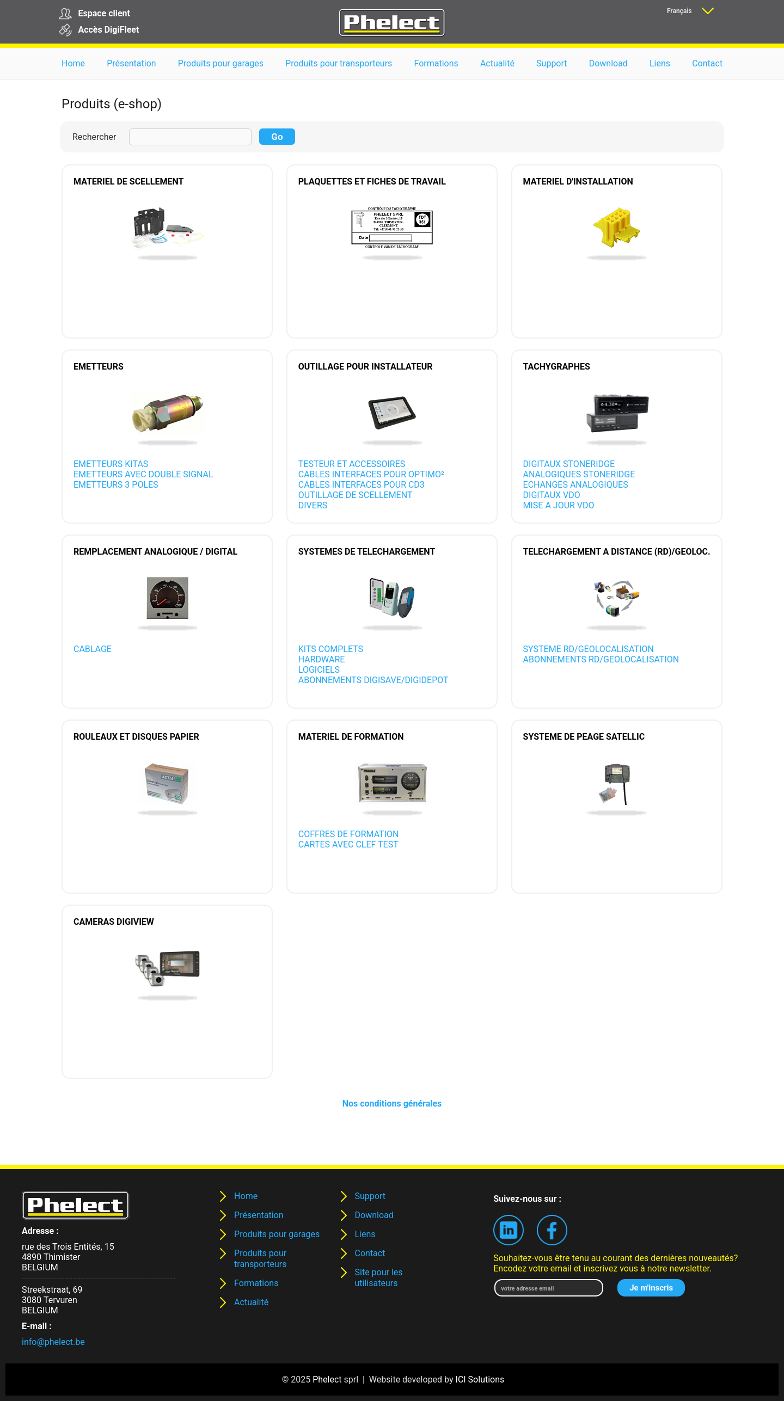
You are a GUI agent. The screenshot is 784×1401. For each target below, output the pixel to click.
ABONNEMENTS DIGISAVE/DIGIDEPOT (373, 680)
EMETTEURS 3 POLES (116, 485)
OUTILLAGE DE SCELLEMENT (355, 495)
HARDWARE (321, 659)
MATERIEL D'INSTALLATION (578, 181)
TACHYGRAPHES (556, 366)
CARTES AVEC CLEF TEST (348, 844)
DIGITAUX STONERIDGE (569, 464)
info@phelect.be (53, 1342)
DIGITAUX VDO (551, 495)
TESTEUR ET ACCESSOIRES (352, 464)
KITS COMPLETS (330, 649)
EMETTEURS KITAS (111, 464)
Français (679, 11)
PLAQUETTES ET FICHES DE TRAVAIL (372, 181)
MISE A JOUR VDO (559, 505)
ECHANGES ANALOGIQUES (575, 485)
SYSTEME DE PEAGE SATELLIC (584, 737)
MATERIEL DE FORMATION (351, 737)
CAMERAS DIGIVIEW (114, 922)
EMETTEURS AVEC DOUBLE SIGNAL (143, 474)
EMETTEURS (99, 366)
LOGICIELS (319, 670)
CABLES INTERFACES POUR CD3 (361, 485)
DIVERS (313, 505)
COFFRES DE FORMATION (348, 834)
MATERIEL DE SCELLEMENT (128, 181)
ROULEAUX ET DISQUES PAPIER (136, 737)
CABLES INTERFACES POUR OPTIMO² (371, 474)
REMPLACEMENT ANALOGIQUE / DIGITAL (155, 551)
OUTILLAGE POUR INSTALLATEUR (365, 366)
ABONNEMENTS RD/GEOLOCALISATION (601, 659)
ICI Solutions (480, 1379)
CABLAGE (93, 649)
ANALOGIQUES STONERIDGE (579, 474)
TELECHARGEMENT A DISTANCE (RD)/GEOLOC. (616, 551)
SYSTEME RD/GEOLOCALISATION (588, 649)
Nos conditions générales (392, 1103)
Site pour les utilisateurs (379, 1277)
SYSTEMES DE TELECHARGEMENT (367, 551)
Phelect (327, 1379)
